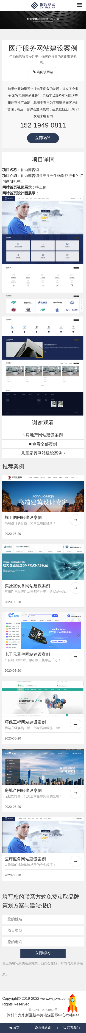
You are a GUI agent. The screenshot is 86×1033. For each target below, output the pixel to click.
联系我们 (72, 1028)
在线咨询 (43, 1028)
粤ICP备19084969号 (43, 1010)
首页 (14, 1028)
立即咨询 (43, 138)
